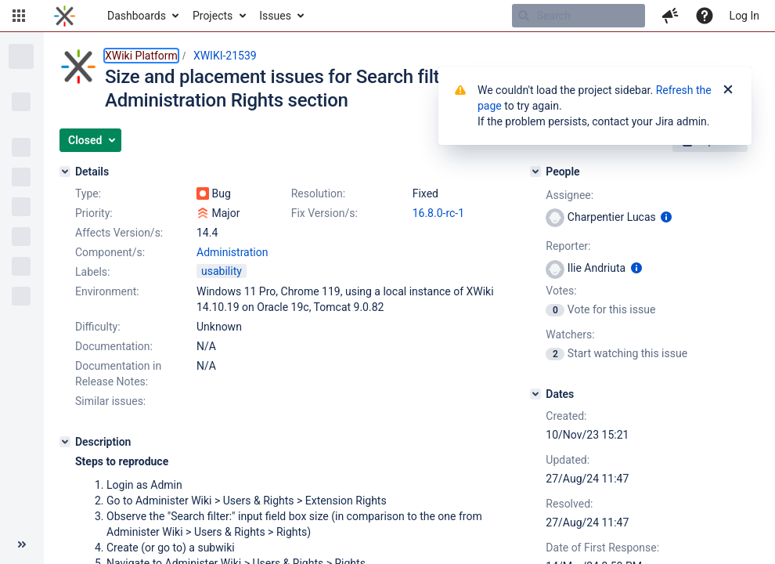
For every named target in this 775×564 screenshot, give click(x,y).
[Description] (64, 441)
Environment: (107, 291)
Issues (275, 15)
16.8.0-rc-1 (438, 213)
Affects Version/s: (119, 232)
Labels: (92, 272)
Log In (744, 15)
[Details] (64, 171)
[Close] (728, 90)
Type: (88, 193)
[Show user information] (666, 217)
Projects (212, 15)
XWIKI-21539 (225, 55)
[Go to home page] (64, 15)
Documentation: (114, 346)
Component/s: (110, 252)
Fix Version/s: (324, 213)
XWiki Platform (141, 55)
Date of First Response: (602, 547)
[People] (535, 171)
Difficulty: (98, 326)
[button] (19, 15)
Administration (232, 252)
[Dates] (535, 394)
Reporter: (568, 246)
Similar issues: (110, 401)
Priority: (94, 213)
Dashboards (136, 15)
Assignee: (569, 195)
